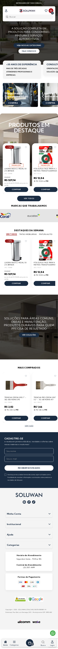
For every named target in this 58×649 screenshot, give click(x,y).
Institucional (29, 524)
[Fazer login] (6, 10)
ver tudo (29, 426)
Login (52, 643)
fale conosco (29, 51)
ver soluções (29, 335)
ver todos (29, 198)
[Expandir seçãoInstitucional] (49, 524)
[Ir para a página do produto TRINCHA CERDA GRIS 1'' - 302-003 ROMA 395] (16, 385)
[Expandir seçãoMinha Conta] (49, 513)
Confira (13, 103)
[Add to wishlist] (26, 147)
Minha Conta (29, 513)
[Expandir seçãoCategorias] (49, 545)
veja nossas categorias (29, 45)
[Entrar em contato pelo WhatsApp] (53, 633)
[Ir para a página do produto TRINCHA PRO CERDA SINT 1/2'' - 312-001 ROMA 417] (45, 385)
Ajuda (29, 534)
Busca (43, 643)
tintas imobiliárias (28, 234)
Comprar (16, 189)
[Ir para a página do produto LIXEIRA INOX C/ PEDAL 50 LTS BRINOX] (16, 156)
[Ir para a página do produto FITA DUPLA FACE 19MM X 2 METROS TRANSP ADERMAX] (45, 156)
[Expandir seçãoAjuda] (49, 534)
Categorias (14, 643)
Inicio (5, 643)
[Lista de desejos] (47, 10)
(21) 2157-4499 (29, 567)
